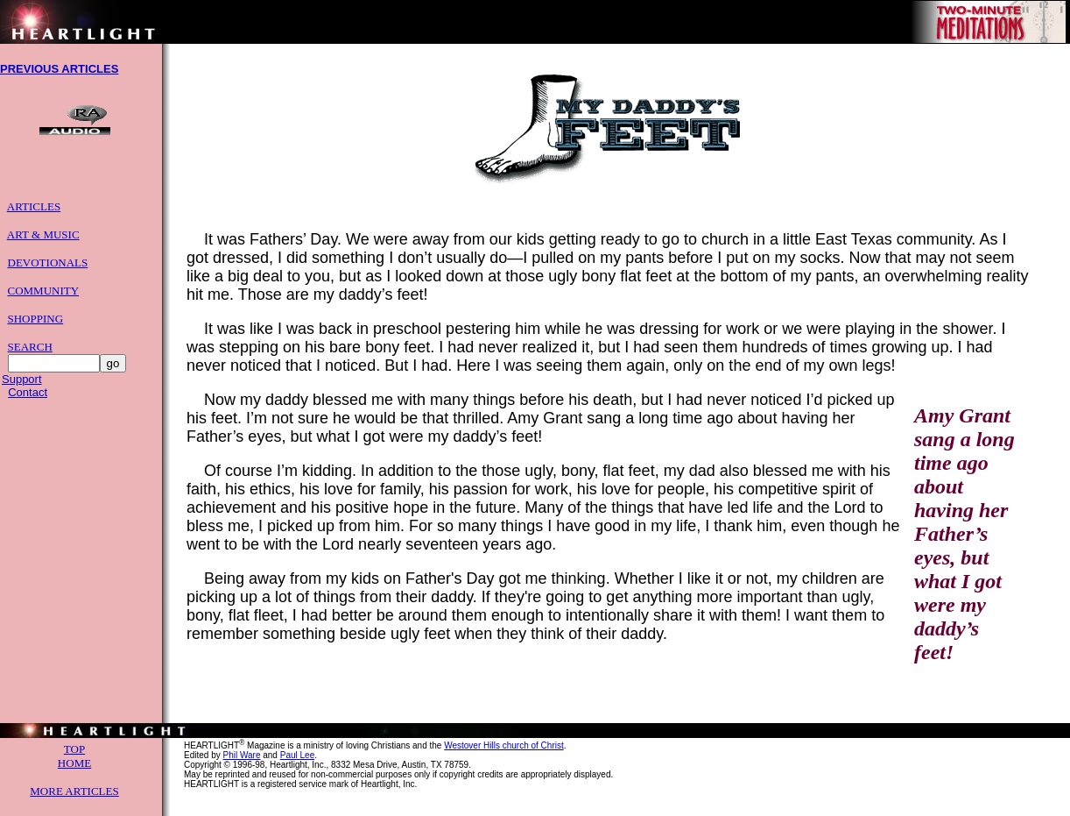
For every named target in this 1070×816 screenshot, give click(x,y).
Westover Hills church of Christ (504, 758)
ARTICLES (33, 214)
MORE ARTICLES (74, 804)
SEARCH (30, 354)
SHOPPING (36, 326)
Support (22, 387)
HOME (74, 776)
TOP (74, 762)
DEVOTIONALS (48, 270)
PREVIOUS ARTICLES (59, 71)
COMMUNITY (44, 298)
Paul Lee (297, 768)
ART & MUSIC (43, 242)
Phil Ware (241, 768)
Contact (27, 400)
